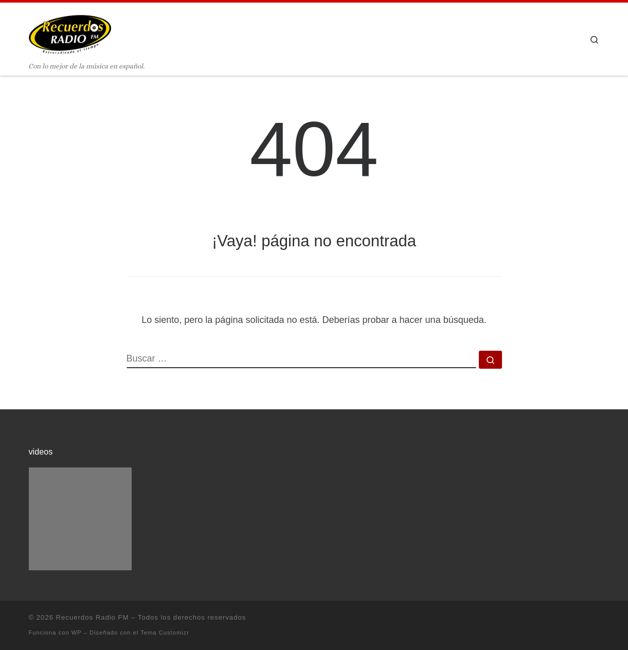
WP (76, 632)
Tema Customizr (164, 632)
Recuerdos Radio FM (92, 617)
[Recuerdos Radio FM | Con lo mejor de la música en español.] (70, 31)
